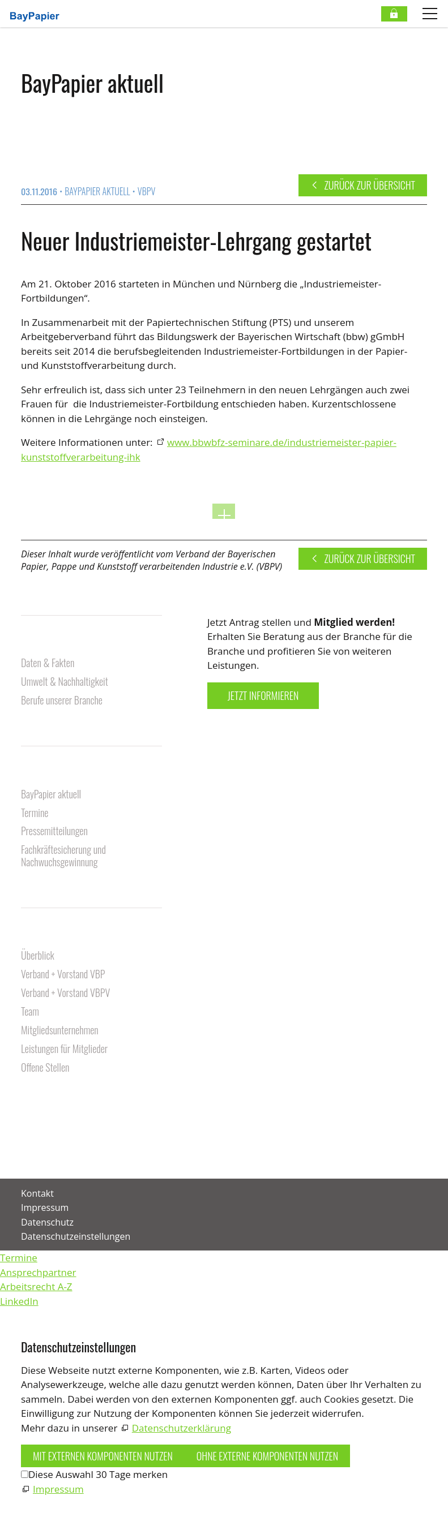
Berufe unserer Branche (62, 700)
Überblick (37, 955)
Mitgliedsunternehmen (60, 1030)
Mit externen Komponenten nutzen (103, 1456)
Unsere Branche (54, 644)
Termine (34, 813)
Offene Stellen (45, 1068)
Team (30, 1012)
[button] (22, 1148)
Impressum (45, 1207)
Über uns (39, 937)
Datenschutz (47, 1222)
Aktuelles (41, 775)
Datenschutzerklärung (181, 1427)
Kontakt (37, 1101)
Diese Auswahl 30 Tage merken (98, 1474)
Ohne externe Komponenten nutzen (267, 1456)
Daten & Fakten (47, 663)
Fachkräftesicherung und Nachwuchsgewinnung (63, 856)
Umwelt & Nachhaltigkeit (64, 682)
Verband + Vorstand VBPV (65, 993)
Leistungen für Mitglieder (64, 1049)
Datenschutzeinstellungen (75, 1236)
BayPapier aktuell (51, 794)
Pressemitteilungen (54, 831)
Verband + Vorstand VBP (63, 974)
